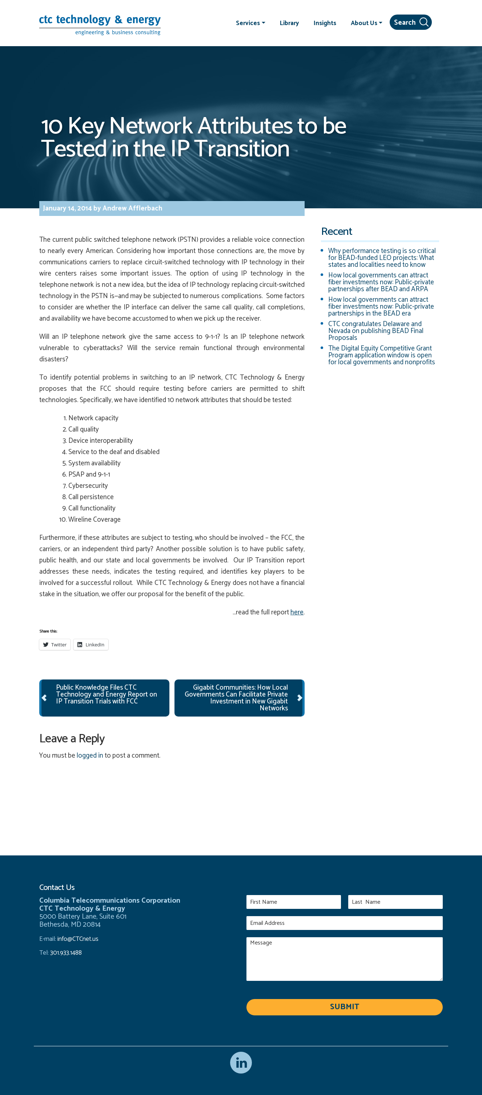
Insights (325, 23)
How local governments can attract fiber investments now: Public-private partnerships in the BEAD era (381, 306)
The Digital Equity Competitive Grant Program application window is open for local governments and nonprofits (381, 355)
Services (248, 23)
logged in (90, 755)
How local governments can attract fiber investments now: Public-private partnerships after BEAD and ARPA (381, 282)
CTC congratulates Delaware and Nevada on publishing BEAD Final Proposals (375, 331)
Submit (344, 1007)
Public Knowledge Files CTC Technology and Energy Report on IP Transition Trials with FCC (106, 694)
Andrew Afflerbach (131, 208)
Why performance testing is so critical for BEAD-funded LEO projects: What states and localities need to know (382, 257)
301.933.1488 (65, 953)
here (297, 612)
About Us (364, 23)
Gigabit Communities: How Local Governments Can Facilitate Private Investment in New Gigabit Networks (236, 698)
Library (289, 23)
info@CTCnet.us (78, 939)
